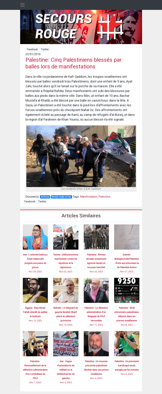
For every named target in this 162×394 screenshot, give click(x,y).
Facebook (32, 49)
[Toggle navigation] (22, 4)
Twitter (45, 49)
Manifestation (88, 196)
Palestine (104, 196)
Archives (45, 197)
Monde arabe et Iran (61, 197)
